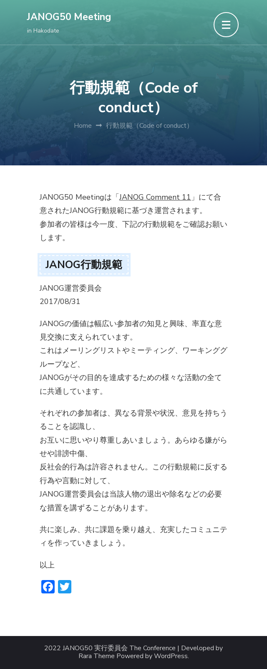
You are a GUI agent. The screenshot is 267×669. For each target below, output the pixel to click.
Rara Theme (96, 656)
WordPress (171, 656)
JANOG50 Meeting (69, 16)
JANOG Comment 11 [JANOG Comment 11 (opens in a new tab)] (155, 197)
